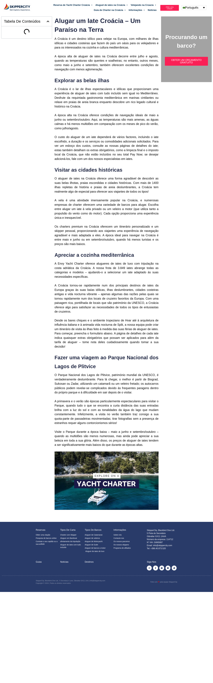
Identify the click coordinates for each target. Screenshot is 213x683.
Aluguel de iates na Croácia (111, 5)
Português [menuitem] (191, 7)
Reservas (40, 530)
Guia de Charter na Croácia (110, 10)
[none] (193, 7)
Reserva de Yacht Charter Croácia (73, 5)
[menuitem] (193, 7)
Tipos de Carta (67, 530)
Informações (137, 10)
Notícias (152, 10)
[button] (47, 21)
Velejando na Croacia (144, 5)
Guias (39, 562)
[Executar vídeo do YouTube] (107, 481)
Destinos (89, 562)
